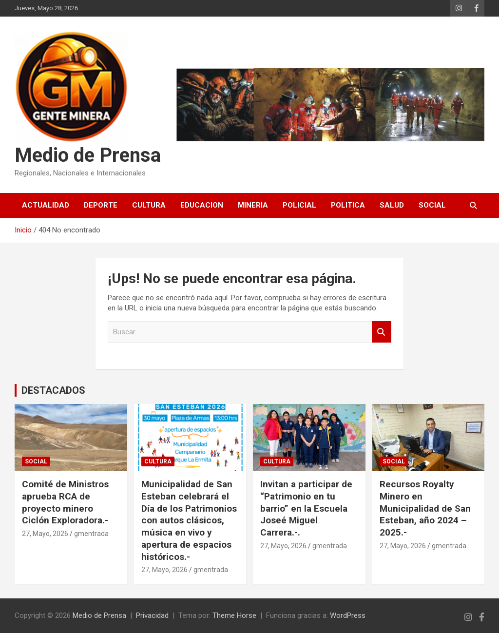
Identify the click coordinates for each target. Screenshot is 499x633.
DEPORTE (100, 205)
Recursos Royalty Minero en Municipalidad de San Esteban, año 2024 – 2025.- (425, 508)
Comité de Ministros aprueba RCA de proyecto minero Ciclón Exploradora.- (65, 502)
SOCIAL (432, 205)
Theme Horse (234, 615)
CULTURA (149, 205)
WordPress (347, 615)
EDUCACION (201, 205)
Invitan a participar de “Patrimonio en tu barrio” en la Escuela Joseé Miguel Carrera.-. (306, 508)
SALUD (392, 205)
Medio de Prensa (88, 155)
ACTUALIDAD (45, 205)
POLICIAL (299, 205)
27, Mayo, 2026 (45, 533)
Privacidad (152, 615)
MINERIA (253, 205)
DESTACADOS (53, 390)
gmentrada (91, 533)
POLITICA (348, 205)
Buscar (381, 332)
